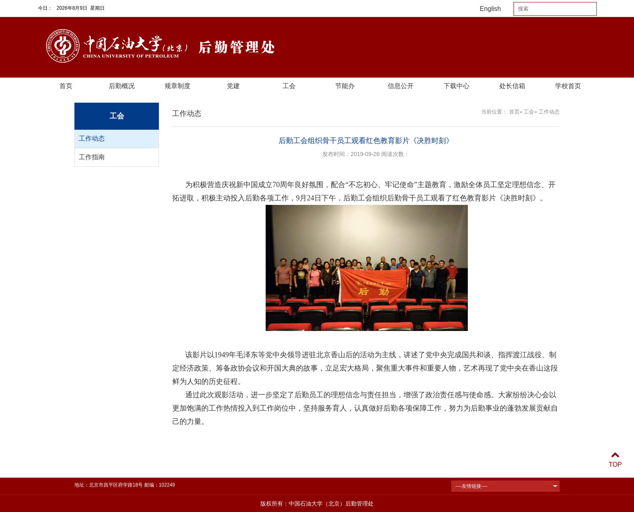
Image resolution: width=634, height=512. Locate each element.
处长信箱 (512, 85)
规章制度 (177, 85)
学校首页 (568, 85)
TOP (615, 459)
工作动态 (92, 138)
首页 (65, 85)
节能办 (345, 85)
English (490, 8)
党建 (233, 85)
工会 (289, 85)
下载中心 (456, 85)
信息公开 (401, 85)
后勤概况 (122, 85)
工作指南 (92, 157)
